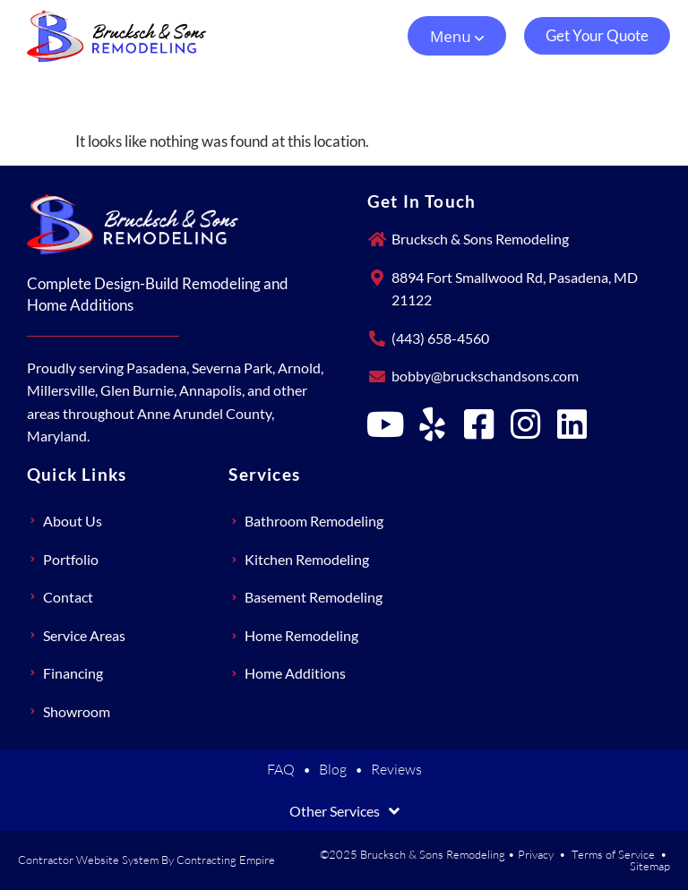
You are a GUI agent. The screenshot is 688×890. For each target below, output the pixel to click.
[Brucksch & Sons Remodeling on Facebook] (479, 424)
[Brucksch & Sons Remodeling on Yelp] (433, 424)
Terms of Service (613, 854)
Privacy (536, 854)
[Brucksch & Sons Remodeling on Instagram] (526, 424)
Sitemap (650, 866)
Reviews (396, 769)
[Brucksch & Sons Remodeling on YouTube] (386, 424)
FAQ (281, 769)
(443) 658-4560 (440, 338)
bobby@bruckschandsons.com (485, 375)
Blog (333, 769)
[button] (457, 36)
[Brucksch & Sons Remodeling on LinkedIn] (572, 424)
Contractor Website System (88, 859)
